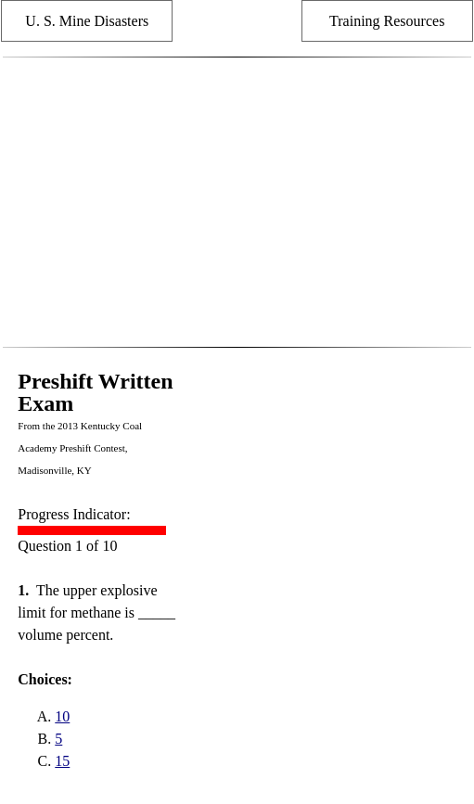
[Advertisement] (237, 202)
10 (62, 716)
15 (62, 761)
